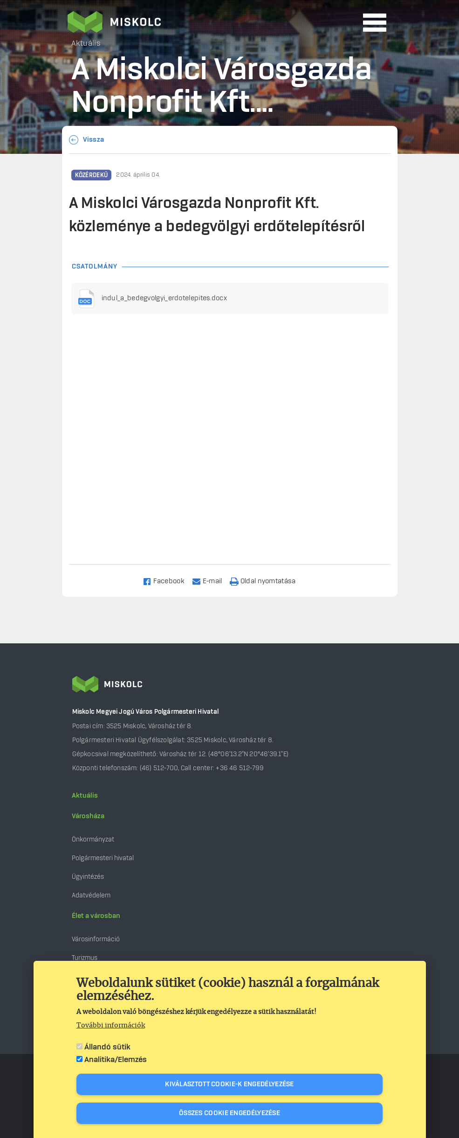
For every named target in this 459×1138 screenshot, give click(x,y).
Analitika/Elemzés (115, 1059)
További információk (110, 1025)
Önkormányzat (93, 839)
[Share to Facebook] (167, 580)
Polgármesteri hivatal (103, 858)
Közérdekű (91, 175)
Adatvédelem (91, 895)
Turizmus (84, 957)
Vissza (93, 140)
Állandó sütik (107, 1047)
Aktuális (85, 796)
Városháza (88, 816)
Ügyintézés (88, 876)
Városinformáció (96, 939)
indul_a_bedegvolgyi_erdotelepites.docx (164, 298)
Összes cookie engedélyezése (229, 1113)
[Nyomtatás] (267, 580)
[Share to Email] (211, 580)
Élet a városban (96, 916)
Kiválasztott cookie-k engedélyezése (229, 1084)
